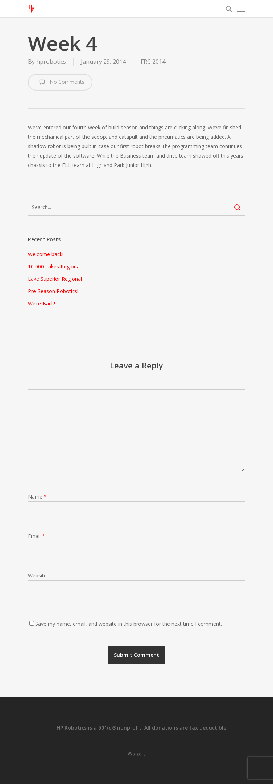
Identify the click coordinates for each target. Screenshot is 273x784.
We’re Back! (41, 303)
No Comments (60, 82)
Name (37, 496)
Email (36, 536)
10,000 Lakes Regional (54, 266)
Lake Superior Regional (55, 278)
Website (37, 575)
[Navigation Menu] (241, 8)
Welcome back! (45, 254)
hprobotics (51, 62)
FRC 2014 (153, 62)
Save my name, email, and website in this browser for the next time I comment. (128, 623)
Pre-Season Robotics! (53, 291)
